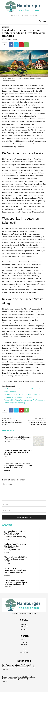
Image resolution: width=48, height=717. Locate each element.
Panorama (5, 27)
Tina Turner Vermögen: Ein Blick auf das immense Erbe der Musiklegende (15, 582)
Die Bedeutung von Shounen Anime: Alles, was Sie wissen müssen (12, 422)
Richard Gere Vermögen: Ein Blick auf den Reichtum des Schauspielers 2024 (15, 547)
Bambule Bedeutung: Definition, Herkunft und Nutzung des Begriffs (18, 452)
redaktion (8, 39)
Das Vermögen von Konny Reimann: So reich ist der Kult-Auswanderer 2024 (37, 422)
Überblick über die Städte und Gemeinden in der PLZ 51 (17, 438)
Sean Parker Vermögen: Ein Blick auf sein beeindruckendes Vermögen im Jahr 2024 (15, 534)
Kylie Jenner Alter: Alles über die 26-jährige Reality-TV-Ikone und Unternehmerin (18, 466)
